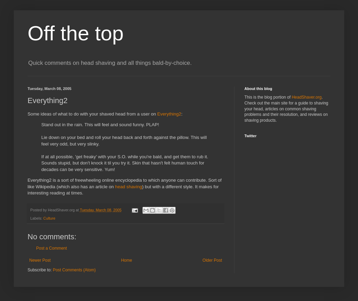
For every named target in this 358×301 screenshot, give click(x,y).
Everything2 (169, 114)
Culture (49, 218)
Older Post (212, 260)
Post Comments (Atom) (74, 270)
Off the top (76, 33)
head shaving (128, 186)
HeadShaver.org (307, 97)
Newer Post (40, 260)
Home (126, 260)
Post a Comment (51, 248)
